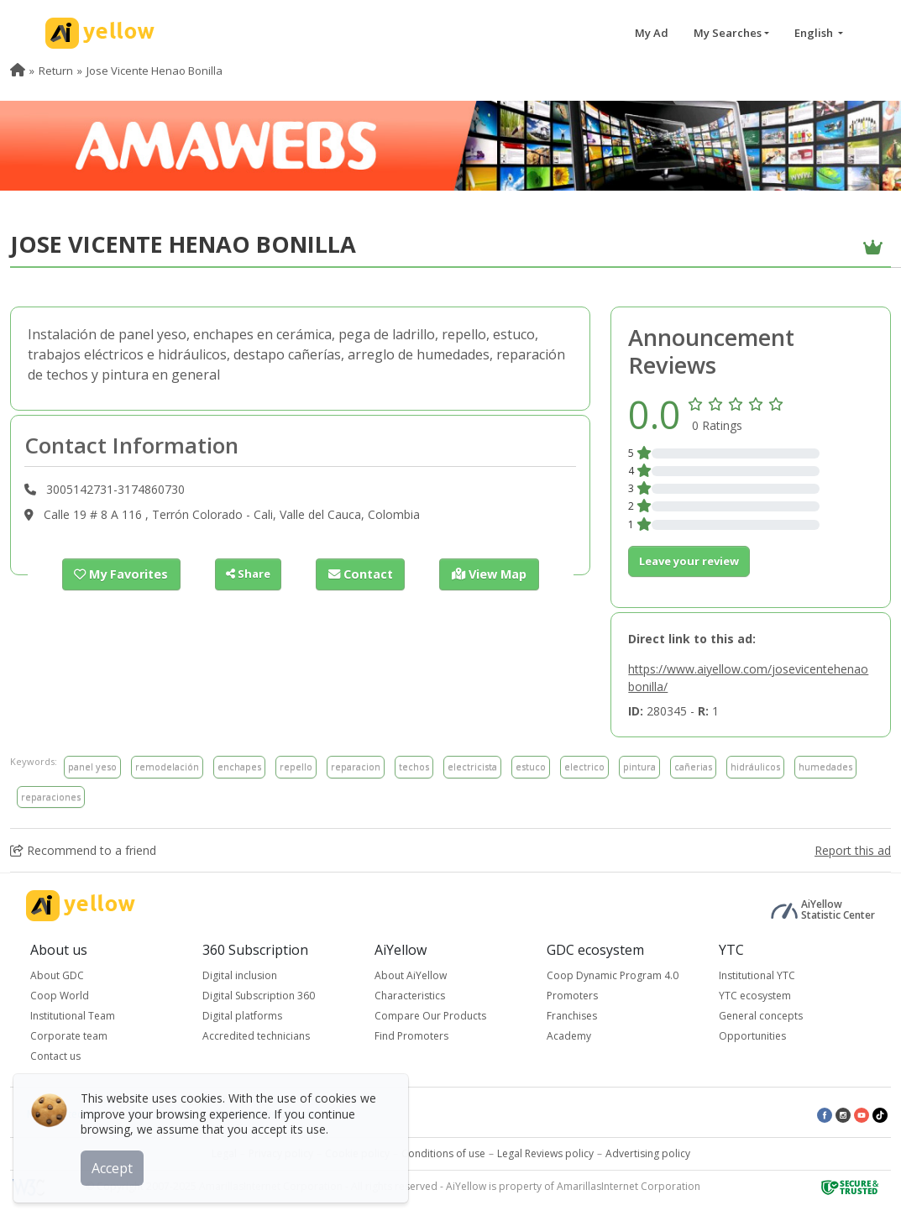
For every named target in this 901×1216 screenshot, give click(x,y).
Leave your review (689, 561)
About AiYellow (411, 975)
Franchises (572, 1016)
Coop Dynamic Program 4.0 (612, 975)
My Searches (728, 32)
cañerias (693, 766)
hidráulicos (755, 766)
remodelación (167, 766)
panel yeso (92, 766)
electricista (472, 766)
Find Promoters (411, 1036)
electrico (584, 766)
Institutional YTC (757, 975)
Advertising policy (647, 1153)
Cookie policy (357, 1153)
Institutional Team (72, 1016)
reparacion (355, 766)
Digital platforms (242, 1016)
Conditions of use (443, 1153)
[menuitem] (17, 70)
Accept (115, 1165)
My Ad (651, 32)
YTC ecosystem (755, 995)
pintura (639, 766)
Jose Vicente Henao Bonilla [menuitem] (154, 70)
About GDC (57, 975)
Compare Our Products (430, 1016)
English (815, 32)
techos (414, 766)
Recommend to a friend (83, 850)
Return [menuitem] (56, 70)
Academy (569, 1036)
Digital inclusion (239, 975)
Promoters (572, 995)
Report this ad (853, 850)
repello (296, 766)
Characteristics (410, 995)
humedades (825, 766)
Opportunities (752, 1036)
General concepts (761, 1016)
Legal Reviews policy (545, 1153)
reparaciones (51, 796)
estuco (531, 766)
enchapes (239, 766)
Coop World (59, 995)
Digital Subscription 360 (258, 995)
